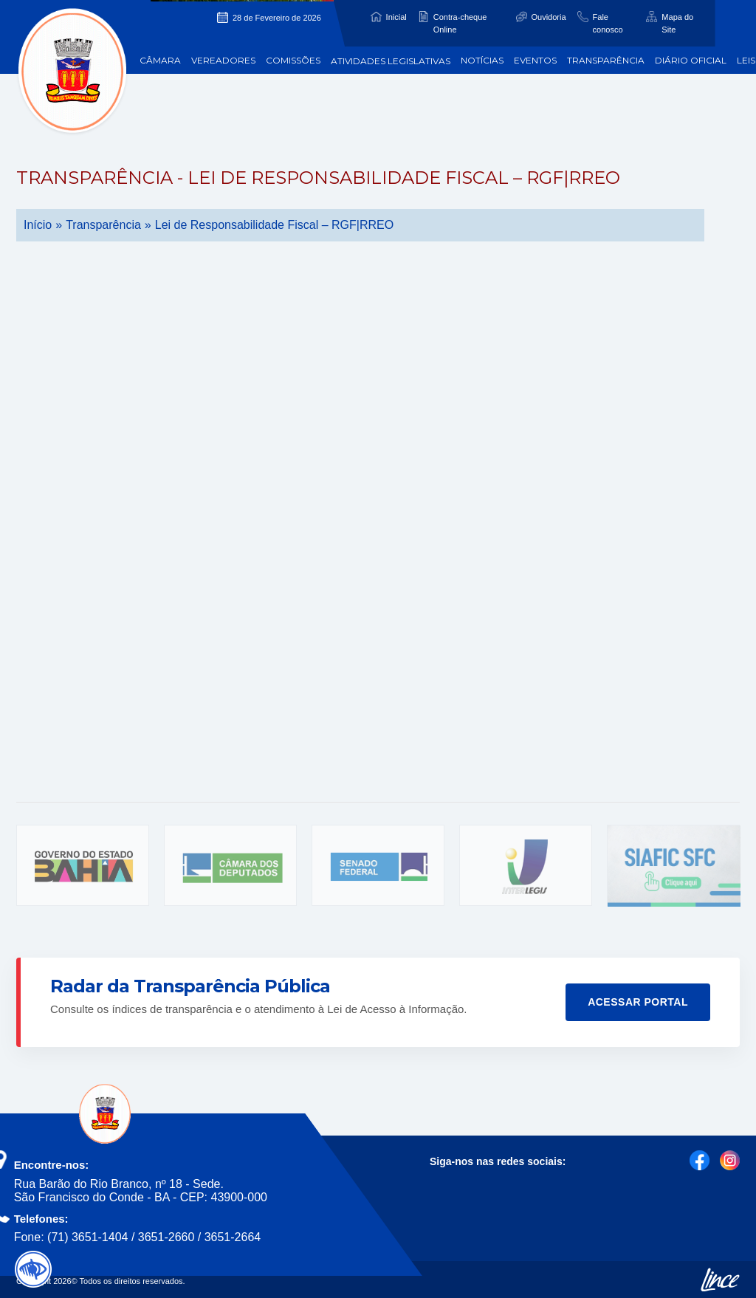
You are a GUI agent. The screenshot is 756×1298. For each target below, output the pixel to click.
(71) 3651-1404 (87, 1237)
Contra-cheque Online (460, 23)
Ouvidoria (549, 17)
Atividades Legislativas (390, 60)
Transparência (606, 60)
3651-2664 (233, 1237)
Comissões (293, 60)
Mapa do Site (677, 23)
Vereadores (223, 60)
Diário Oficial (690, 60)
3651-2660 (166, 1237)
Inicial (396, 17)
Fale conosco (608, 23)
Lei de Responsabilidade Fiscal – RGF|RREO (274, 225)
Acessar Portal (638, 1002)
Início (38, 225)
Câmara (160, 60)
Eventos (535, 60)
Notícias (482, 60)
